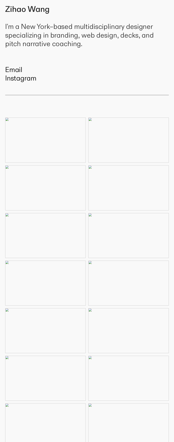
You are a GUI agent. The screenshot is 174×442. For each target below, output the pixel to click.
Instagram (20, 78)
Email (13, 69)
